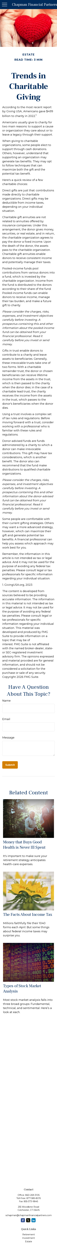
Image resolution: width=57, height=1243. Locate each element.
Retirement (28, 1234)
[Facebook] (23, 1220)
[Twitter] (28, 1220)
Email (6, 719)
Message (8, 737)
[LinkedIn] (33, 1220)
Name (6, 700)
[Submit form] (10, 765)
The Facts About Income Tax (27, 914)
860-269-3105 (32, 1195)
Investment (28, 1238)
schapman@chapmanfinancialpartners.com (28, 1215)
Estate (28, 1241)
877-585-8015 (33, 1198)
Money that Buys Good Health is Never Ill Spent (24, 844)
